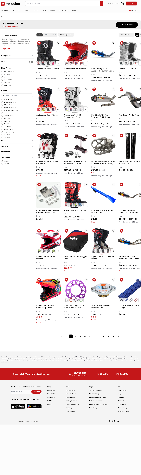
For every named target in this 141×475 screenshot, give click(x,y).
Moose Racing (8, 107)
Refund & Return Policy (97, 397)
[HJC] (2, 124)
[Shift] (2, 121)
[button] (17, 55)
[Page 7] (99, 336)
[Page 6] (94, 336)
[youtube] (118, 421)
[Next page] (113, 336)
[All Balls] (2, 126)
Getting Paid (70, 397)
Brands (49, 404)
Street (5, 80)
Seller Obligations (72, 404)
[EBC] (2, 135)
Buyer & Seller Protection (98, 404)
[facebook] (109, 421)
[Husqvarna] (2, 129)
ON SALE (133, 10)
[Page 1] (71, 336)
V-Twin (6, 105)
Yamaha (6, 99)
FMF (5, 137)
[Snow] (2, 82)
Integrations (70, 411)
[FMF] (2, 137)
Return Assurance (95, 401)
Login (117, 3)
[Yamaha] (2, 99)
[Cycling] (2, 85)
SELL (131, 3)
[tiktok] (122, 421)
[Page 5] (90, 336)
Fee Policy (93, 408)
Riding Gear (51, 390)
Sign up (110, 3)
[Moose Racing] (2, 107)
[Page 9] (108, 336)
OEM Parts (51, 397)
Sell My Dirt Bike (72, 401)
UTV (5, 77)
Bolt (5, 118)
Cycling (6, 85)
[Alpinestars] (2, 116)
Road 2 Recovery (124, 411)
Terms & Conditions (96, 390)
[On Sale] (2, 161)
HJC (5, 124)
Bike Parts (51, 394)
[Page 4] (85, 336)
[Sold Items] (2, 163)
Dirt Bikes (7, 71)
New (46, 35)
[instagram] (113, 421)
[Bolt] (2, 118)
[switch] (31, 62)
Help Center (122, 390)
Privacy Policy (94, 394)
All (39, 35)
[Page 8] (104, 336)
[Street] (2, 80)
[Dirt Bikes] (2, 71)
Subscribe (36, 391)
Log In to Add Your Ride (11, 26)
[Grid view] (137, 35)
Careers (121, 397)
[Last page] (118, 336)
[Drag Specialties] (2, 110)
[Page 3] (80, 336)
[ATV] (2, 74)
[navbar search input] (62, 3)
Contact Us (122, 404)
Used (54, 35)
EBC (5, 135)
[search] (101, 3)
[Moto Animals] (2, 113)
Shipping (69, 408)
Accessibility (122, 408)
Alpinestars (7, 116)
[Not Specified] (2, 102)
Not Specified (8, 102)
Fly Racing (7, 132)
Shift (5, 121)
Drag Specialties (9, 110)
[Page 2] (75, 336)
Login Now (6, 48)
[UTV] (2, 77)
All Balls (6, 126)
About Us (121, 401)
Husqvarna (7, 129)
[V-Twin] (2, 105)
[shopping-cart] (122, 3)
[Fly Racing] (2, 132)
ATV (5, 74)
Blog (119, 394)
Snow (5, 82)
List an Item (70, 390)
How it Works (71, 394)
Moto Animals (8, 113)
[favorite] (58, 43)
